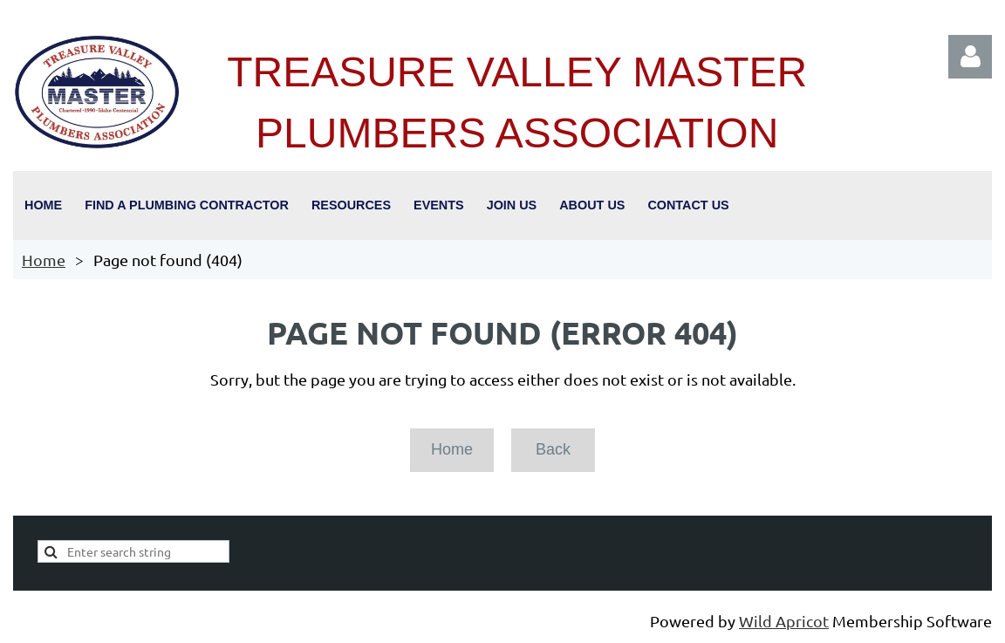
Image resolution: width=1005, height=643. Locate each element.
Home (43, 259)
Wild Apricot (784, 621)
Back (553, 449)
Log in (970, 57)
